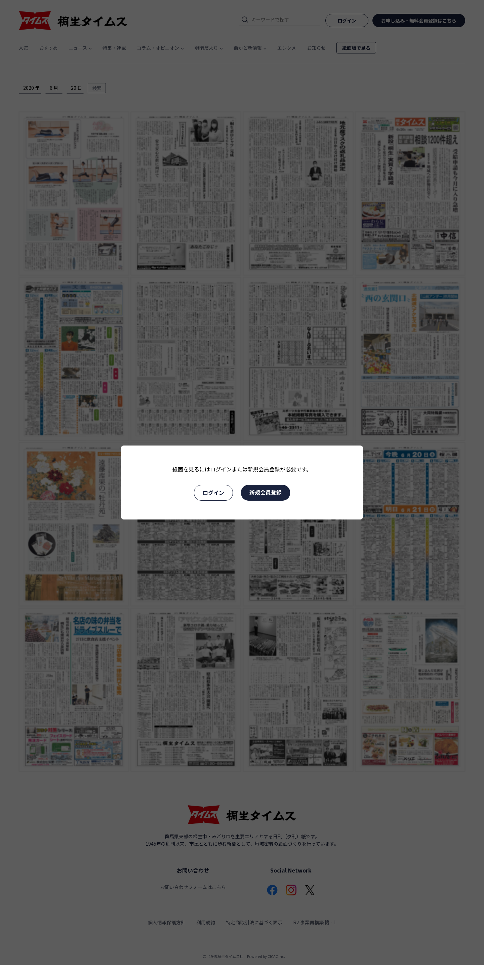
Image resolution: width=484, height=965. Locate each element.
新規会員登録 (265, 492)
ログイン (213, 493)
